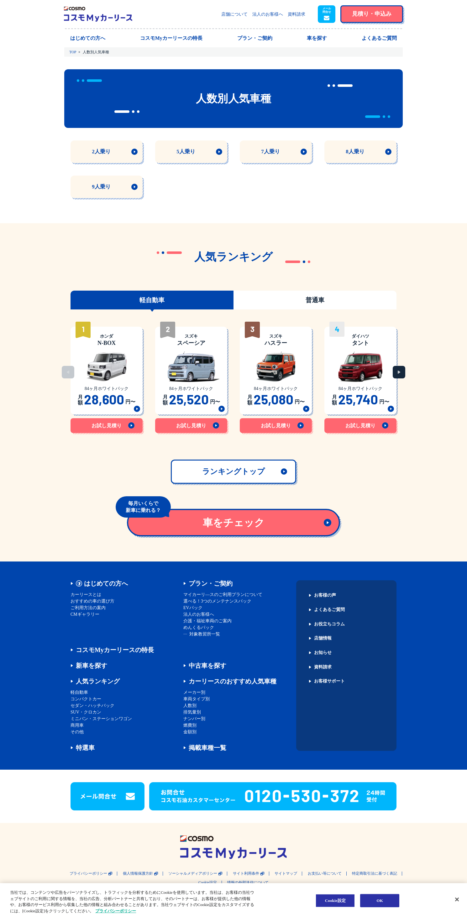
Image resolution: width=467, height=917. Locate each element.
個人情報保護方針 (138, 874)
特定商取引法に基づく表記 (374, 874)
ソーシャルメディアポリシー (192, 874)
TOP (72, 52)
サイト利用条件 (246, 874)
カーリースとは (86, 594)
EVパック (192, 607)
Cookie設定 (207, 883)
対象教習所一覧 (204, 634)
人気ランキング (98, 681)
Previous (68, 372)
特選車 (85, 748)
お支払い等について (325, 874)
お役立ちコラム (329, 624)
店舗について (234, 14)
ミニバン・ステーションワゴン (101, 718)
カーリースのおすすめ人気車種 (232, 681)
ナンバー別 (194, 718)
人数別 (190, 705)
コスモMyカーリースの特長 (115, 650)
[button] (326, 14)
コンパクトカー (86, 699)
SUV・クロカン (86, 712)
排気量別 (192, 712)
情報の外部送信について (248, 883)
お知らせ (323, 653)
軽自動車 (79, 692)
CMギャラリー (85, 614)
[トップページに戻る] (98, 14)
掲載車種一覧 (207, 748)
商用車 (77, 725)
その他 (77, 732)
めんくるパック (198, 627)
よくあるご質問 (329, 610)
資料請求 (296, 14)
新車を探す (91, 665)
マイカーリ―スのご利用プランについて (222, 594)
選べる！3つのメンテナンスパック (217, 601)
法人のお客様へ (267, 14)
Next (399, 372)
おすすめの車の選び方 (92, 601)
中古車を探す (207, 665)
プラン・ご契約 (211, 583)
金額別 (190, 732)
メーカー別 (194, 692)
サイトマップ (286, 874)
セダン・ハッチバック (92, 705)
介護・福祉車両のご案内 (207, 621)
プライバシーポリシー (88, 874)
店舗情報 (323, 638)
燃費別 (190, 725)
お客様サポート (329, 681)
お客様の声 (325, 595)
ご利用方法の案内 (88, 607)
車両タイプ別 (196, 699)
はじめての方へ (106, 583)
